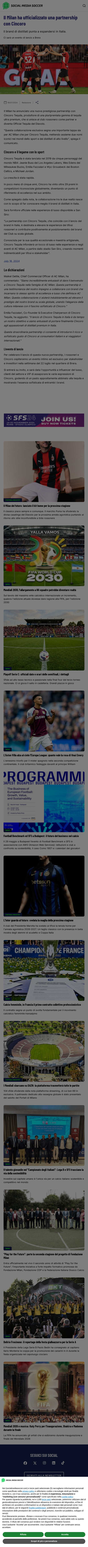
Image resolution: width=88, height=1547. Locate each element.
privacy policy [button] (28, 1491)
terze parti (46, 1499)
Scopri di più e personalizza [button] (44, 1541)
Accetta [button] (65, 1534)
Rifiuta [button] (23, 1534)
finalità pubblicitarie (37, 1508)
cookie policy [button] (67, 1497)
